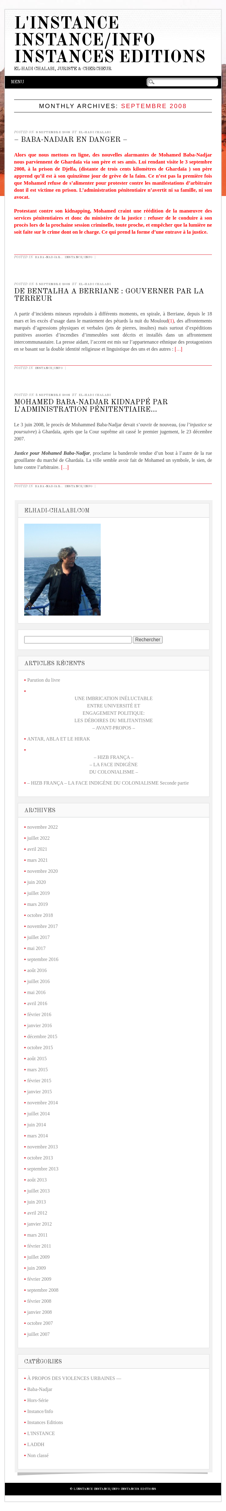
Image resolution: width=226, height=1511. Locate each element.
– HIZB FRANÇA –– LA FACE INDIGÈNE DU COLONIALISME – (113, 764)
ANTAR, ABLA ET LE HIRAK (58, 738)
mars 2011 (37, 1235)
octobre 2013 (40, 1157)
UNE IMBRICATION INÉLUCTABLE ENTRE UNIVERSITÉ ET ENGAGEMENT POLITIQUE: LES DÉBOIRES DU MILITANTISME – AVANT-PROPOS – (113, 713)
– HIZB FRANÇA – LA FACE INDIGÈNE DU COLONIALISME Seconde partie (108, 783)
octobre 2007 (40, 1323)
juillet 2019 (38, 893)
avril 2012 (37, 1212)
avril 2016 (37, 1003)
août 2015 (37, 1058)
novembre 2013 (42, 1146)
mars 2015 (37, 1069)
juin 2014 (36, 1124)
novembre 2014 (42, 1102)
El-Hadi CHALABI (95, 132)
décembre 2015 (42, 1036)
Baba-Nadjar (48, 257)
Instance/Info (79, 257)
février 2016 (39, 1014)
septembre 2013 (42, 1168)
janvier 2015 (39, 1091)
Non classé (38, 1455)
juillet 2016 (38, 981)
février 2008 (39, 1301)
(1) (171, 320)
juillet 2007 (38, 1334)
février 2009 (39, 1279)
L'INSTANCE (41, 1433)
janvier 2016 (39, 1025)
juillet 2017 (38, 937)
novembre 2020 (42, 871)
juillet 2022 (38, 838)
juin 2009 (36, 1268)
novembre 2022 (42, 827)
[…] (179, 349)
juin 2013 (36, 1201)
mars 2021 (37, 860)
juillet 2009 (38, 1257)
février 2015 (39, 1080)
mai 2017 (36, 948)
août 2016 (37, 970)
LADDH (35, 1444)
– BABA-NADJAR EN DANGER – (70, 140)
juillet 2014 (38, 1113)
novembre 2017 (42, 926)
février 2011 (39, 1246)
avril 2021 (37, 849)
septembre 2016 (42, 959)
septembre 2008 (42, 1290)
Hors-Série (37, 1400)
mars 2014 (37, 1135)
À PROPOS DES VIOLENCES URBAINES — (74, 1378)
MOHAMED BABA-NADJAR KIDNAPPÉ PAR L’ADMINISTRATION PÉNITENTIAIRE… (91, 406)
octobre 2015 (40, 1047)
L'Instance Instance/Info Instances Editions (109, 41)
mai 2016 (36, 992)
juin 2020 (36, 882)
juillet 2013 (38, 1190)
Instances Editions (45, 1422)
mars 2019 (37, 904)
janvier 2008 (39, 1312)
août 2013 (37, 1179)
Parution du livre (43, 680)
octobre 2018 (40, 915)
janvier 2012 (39, 1224)
